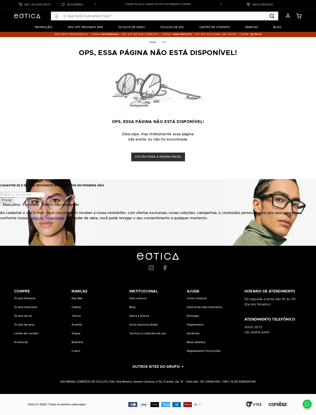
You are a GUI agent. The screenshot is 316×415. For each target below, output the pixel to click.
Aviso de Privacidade (47, 218)
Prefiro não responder (59, 205)
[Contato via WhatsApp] (307, 404)
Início (153, 42)
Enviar (7, 200)
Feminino (29, 205)
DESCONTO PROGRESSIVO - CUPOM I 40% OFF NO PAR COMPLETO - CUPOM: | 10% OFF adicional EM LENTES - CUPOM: (158, 34)
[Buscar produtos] (272, 16)
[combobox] (164, 16)
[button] (95, 4)
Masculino (10, 205)
